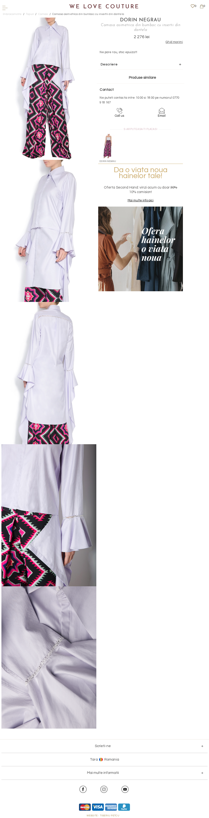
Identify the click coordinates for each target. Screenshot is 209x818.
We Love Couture (104, 7)
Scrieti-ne (103, 746)
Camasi (43, 14)
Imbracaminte (12, 14)
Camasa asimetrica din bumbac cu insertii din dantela (88, 14)
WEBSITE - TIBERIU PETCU (103, 815)
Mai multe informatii (103, 773)
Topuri (30, 14)
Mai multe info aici (140, 200)
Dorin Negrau (140, 20)
